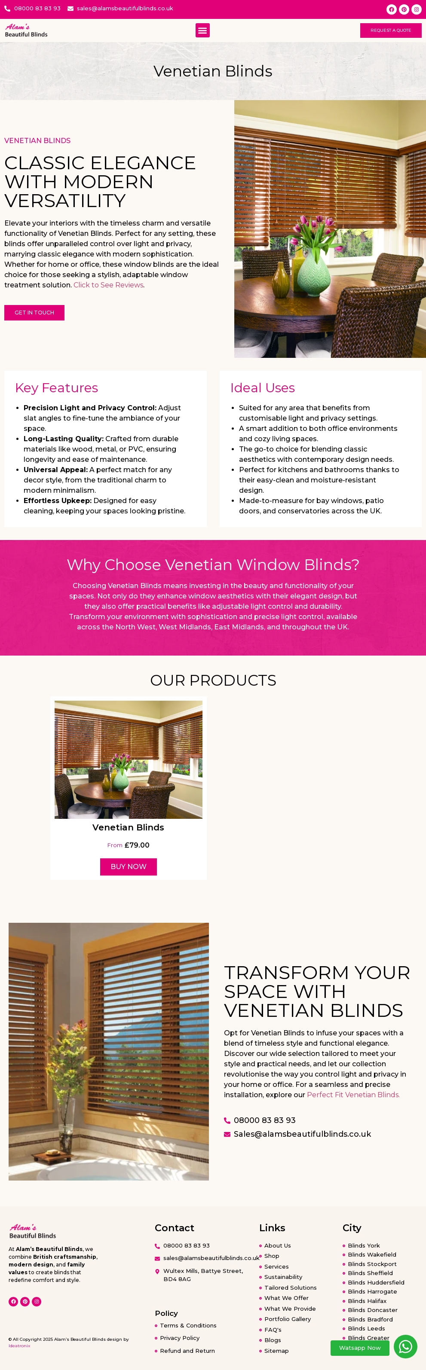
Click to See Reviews (108, 285)
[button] (203, 30)
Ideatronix (19, 1346)
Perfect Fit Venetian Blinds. (353, 1095)
